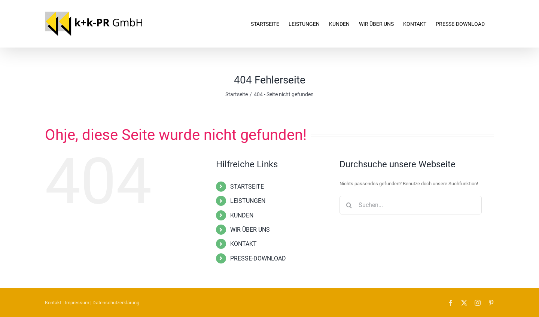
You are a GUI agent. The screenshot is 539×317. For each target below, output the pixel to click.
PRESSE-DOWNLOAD (258, 258)
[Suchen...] (410, 205)
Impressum (77, 302)
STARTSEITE (247, 186)
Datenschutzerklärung (115, 302)
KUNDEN (241, 215)
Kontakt (53, 302)
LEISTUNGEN (247, 200)
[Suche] (348, 205)
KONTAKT (243, 243)
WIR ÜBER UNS (250, 229)
